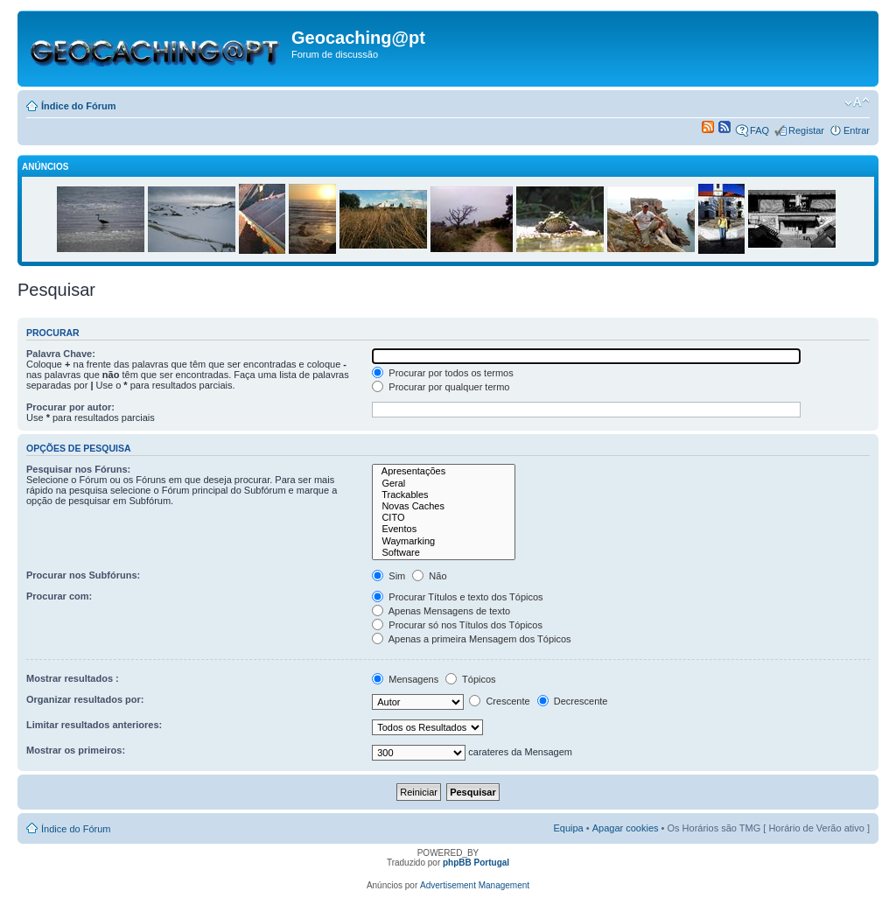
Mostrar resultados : (72, 678)
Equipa (568, 828)
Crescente (499, 701)
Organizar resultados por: (85, 699)
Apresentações (444, 471)
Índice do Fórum (78, 106)
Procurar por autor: (70, 407)
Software (444, 552)
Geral (444, 483)
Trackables (444, 495)
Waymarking (444, 541)
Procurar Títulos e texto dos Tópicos (457, 597)
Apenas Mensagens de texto (441, 611)
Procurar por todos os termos (443, 373)
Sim (388, 576)
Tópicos (470, 679)
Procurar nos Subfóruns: (83, 575)
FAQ (759, 130)
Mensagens (405, 679)
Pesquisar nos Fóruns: (78, 469)
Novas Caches (444, 506)
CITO (444, 517)
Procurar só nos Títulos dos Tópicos (457, 625)
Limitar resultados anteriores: (94, 724)
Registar (806, 130)
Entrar (857, 130)
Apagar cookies (625, 828)
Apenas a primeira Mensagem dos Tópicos (471, 639)
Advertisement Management (474, 885)
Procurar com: (59, 596)
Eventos (444, 529)
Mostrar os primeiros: (75, 750)
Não (429, 576)
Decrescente (572, 701)
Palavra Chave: (60, 353)
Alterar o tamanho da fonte (857, 102)
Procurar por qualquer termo (440, 387)
